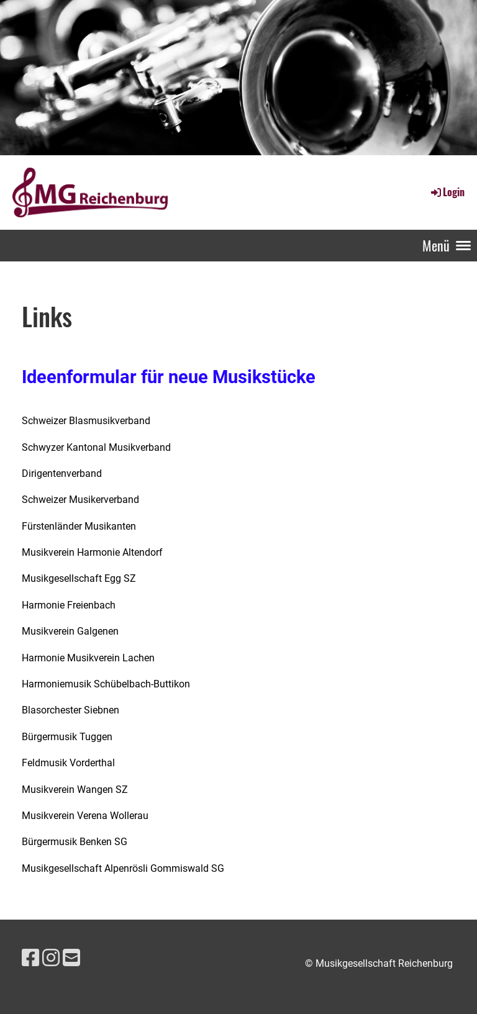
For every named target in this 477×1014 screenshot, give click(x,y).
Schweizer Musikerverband (80, 499)
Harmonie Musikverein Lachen (88, 658)
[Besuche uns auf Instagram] (51, 958)
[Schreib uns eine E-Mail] (71, 958)
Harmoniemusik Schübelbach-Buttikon (106, 684)
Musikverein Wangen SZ (75, 789)
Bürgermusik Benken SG (74, 842)
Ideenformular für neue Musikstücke (169, 376)
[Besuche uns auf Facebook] (30, 958)
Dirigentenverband (62, 473)
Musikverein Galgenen (70, 631)
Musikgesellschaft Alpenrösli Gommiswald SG (123, 868)
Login (447, 191)
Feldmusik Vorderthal (68, 763)
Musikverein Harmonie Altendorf (92, 552)
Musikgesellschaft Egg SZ (79, 578)
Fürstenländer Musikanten (79, 526)
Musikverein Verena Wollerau (85, 816)
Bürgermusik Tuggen (67, 737)
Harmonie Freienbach (69, 605)
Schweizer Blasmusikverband (86, 421)
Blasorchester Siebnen (70, 710)
